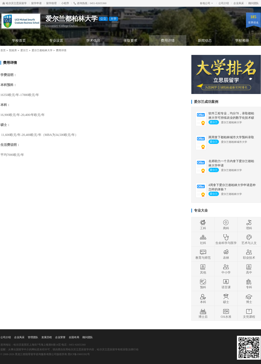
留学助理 (51, 3)
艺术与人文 (249, 239)
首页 (3, 50)
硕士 (226, 298)
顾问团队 (253, 3)
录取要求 (130, 40)
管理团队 (33, 337)
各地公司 (206, 3)
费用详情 (168, 40)
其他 (203, 269)
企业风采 (238, 3)
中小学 (226, 269)
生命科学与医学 (226, 239)
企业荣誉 (60, 337)
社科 (203, 239)
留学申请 (36, 3)
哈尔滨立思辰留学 (14, 3)
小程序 (65, 3)
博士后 (203, 313)
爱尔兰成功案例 (206, 102)
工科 (203, 224)
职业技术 (249, 254)
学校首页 (19, 40)
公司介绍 (223, 3)
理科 (249, 224)
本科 (203, 298)
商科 (226, 224)
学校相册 (242, 40)
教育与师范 (203, 254)
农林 (226, 254)
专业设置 (56, 40)
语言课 (226, 283)
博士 (249, 298)
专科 (249, 283)
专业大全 (201, 210)
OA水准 (226, 313)
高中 (249, 269)
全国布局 (74, 337)
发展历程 (46, 337)
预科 (203, 283)
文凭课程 (249, 313)
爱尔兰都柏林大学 (42, 50)
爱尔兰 (24, 50)
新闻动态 (205, 40)
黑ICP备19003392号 (79, 354)
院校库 (13, 50)
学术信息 (93, 40)
